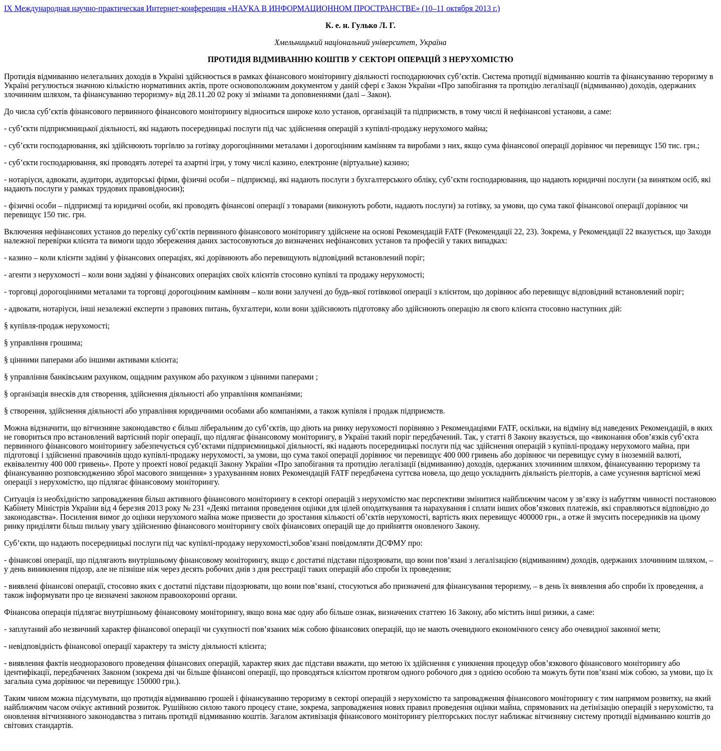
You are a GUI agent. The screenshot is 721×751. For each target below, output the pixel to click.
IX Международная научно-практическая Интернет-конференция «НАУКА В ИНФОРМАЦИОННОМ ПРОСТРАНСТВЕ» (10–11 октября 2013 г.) (252, 8)
